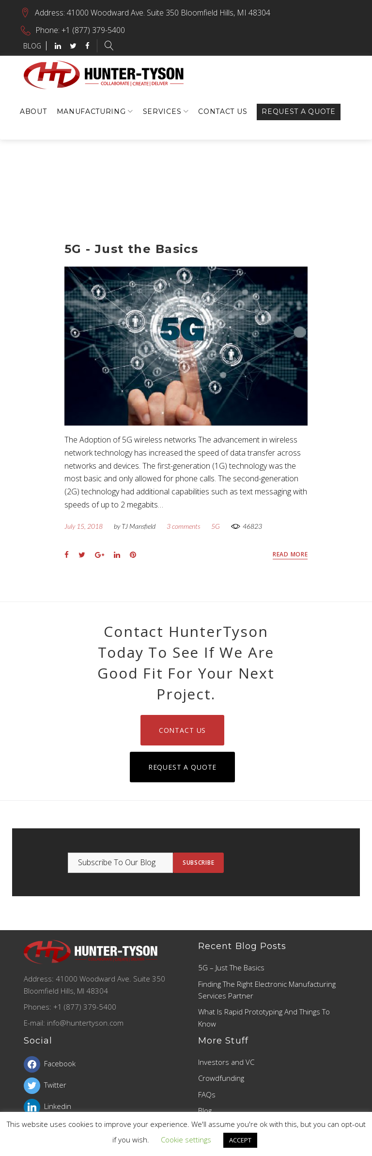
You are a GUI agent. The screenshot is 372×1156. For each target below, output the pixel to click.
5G (215, 526)
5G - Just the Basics (131, 249)
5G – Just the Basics (231, 967)
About (33, 111)
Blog (205, 1110)
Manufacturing (91, 111)
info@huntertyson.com (85, 1023)
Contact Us (222, 111)
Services (162, 111)
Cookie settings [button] (186, 1139)
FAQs (207, 1094)
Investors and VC (226, 1062)
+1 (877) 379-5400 (93, 30)
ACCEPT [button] (240, 1140)
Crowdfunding (221, 1078)
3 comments (183, 526)
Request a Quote (299, 111)
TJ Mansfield (138, 526)
